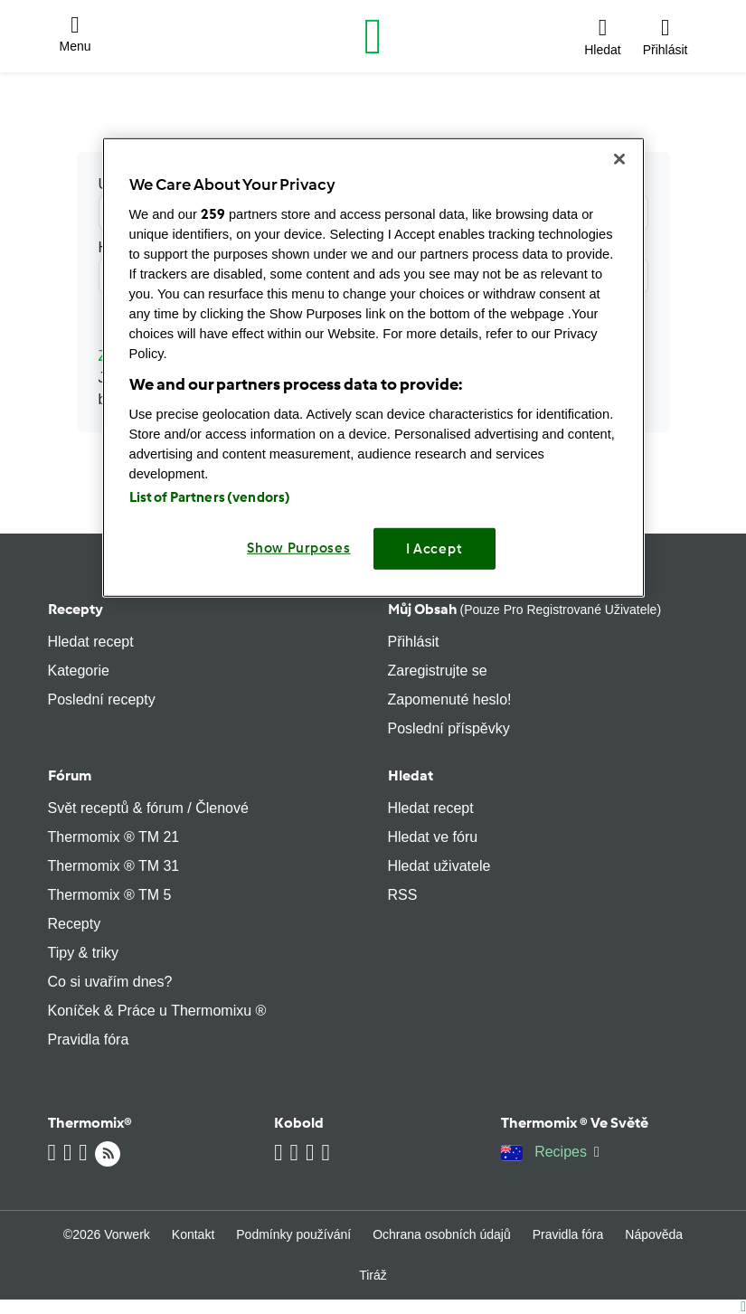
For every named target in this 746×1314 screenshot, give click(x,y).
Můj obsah (525, 609)
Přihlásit (413, 641)
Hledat (410, 775)
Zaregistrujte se (437, 670)
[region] (373, 367)
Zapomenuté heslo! (450, 699)
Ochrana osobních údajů (442, 1234)
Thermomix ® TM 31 (114, 866)
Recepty (75, 609)
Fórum (69, 775)
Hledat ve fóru (433, 837)
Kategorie (79, 670)
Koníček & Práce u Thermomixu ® (157, 1010)
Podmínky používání (293, 1234)
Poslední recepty (102, 699)
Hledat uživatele (439, 866)
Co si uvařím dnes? (110, 981)
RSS (403, 895)
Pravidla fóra (88, 1039)
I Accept (434, 549)
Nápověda (654, 1234)
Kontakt (193, 1234)
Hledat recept (91, 641)
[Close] (619, 159)
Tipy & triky (83, 952)
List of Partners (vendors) (210, 497)
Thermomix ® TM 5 (110, 895)
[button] (75, 36)
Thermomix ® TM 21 (114, 837)
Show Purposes (299, 548)
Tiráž (373, 1275)
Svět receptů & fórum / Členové (148, 808)
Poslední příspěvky (449, 728)
